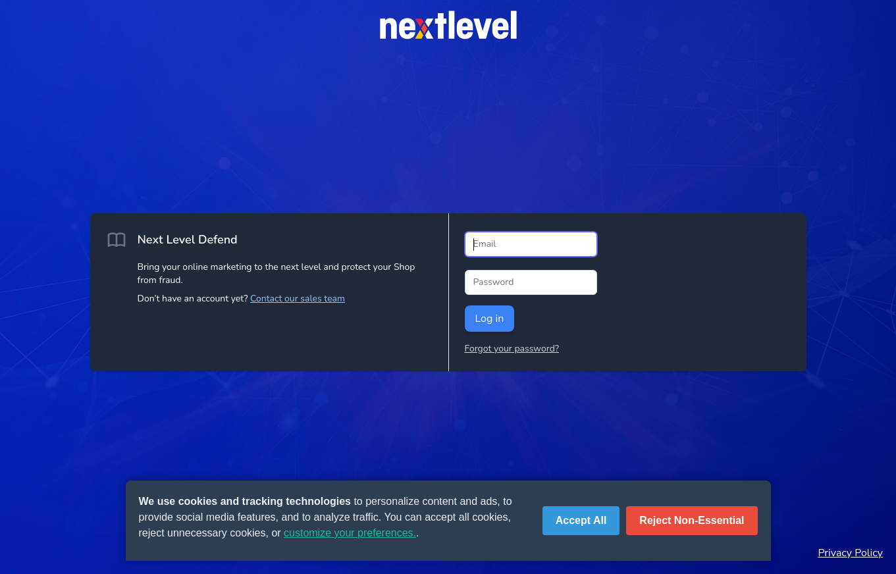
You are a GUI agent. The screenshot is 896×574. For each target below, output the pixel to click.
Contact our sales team (297, 298)
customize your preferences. (350, 532)
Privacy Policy (850, 553)
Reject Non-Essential (691, 520)
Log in (489, 318)
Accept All (581, 520)
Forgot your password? (512, 348)
